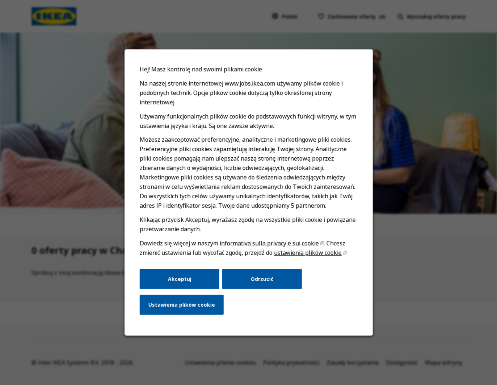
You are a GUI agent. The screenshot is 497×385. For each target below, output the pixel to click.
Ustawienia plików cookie (182, 308)
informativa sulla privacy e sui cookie (268, 248)
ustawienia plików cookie (306, 257)
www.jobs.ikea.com (249, 91)
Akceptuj (180, 283)
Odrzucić (261, 283)
